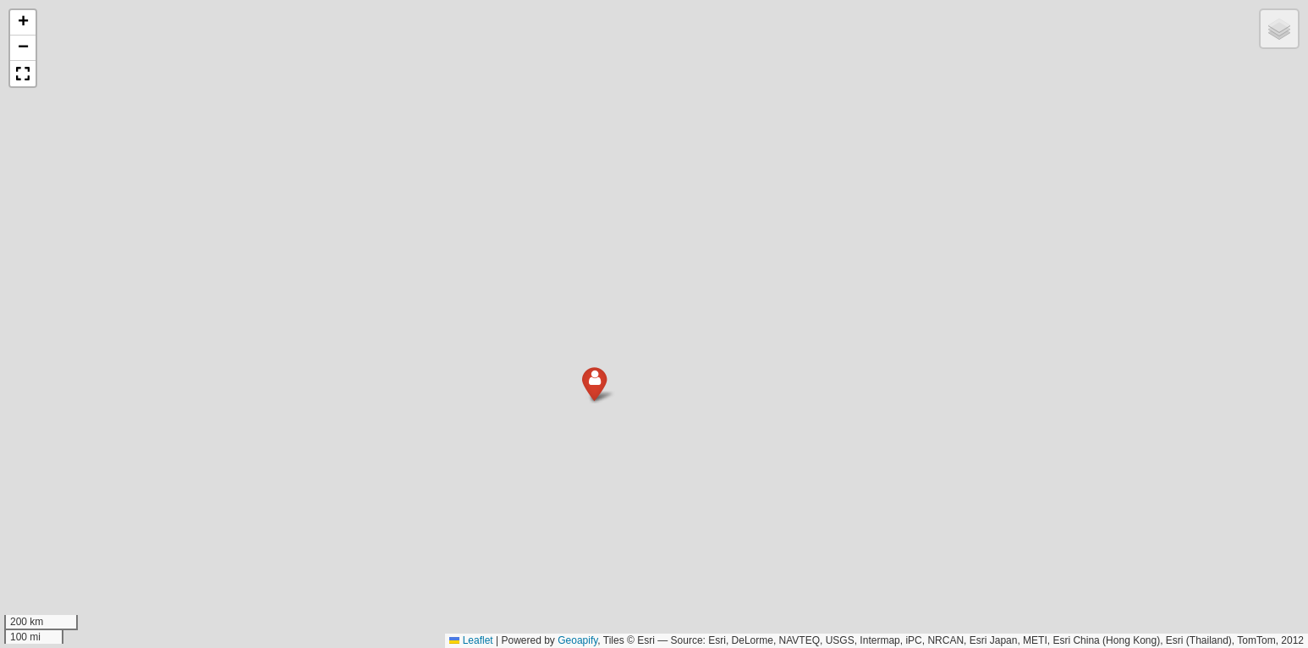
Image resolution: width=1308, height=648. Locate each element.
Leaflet (470, 640)
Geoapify (577, 640)
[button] (577, 405)
